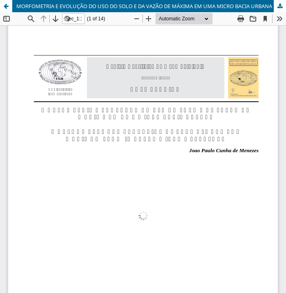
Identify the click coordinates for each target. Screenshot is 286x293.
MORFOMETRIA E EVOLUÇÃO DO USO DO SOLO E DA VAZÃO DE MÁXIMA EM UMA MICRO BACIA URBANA (144, 6)
